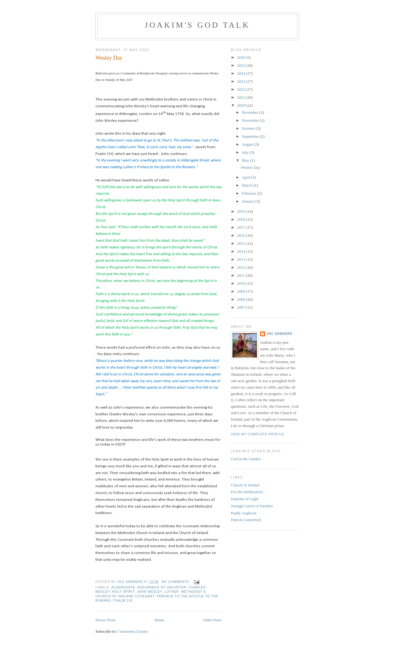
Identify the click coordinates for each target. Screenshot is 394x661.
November (251, 120)
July (246, 152)
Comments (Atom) (133, 631)
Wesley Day (109, 58)
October (249, 128)
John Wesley (149, 591)
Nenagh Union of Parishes (252, 506)
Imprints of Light (245, 499)
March (247, 185)
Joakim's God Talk (197, 25)
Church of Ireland (245, 485)
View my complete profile (257, 434)
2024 (241, 73)
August (248, 144)
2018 (241, 219)
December (250, 112)
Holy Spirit (123, 591)
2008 (241, 299)
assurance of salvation (162, 587)
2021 (241, 97)
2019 (241, 211)
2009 (241, 291)
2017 (241, 227)
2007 (241, 307)
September (251, 136)
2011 (241, 275)
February (249, 193)
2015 (241, 243)
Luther (172, 591)
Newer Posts (105, 620)
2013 (241, 259)
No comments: (176, 582)
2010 (241, 283)
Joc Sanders (279, 333)
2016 (241, 235)
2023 (241, 81)
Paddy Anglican (243, 513)
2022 (241, 89)
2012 (241, 267)
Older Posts (212, 620)
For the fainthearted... (248, 491)
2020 (241, 105)
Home (159, 620)
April (246, 177)
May (246, 160)
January (248, 201)
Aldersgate (123, 587)
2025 (241, 65)
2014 (241, 251)
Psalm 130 (123, 600)
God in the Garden (245, 459)
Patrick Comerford (246, 519)
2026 (241, 57)
